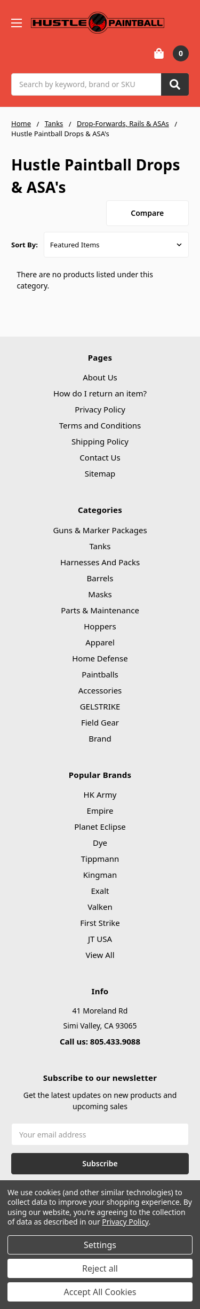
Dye (100, 842)
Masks (99, 594)
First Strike (100, 922)
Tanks (99, 546)
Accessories (100, 690)
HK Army (100, 794)
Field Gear (100, 722)
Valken (100, 906)
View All (99, 954)
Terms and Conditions (100, 425)
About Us (100, 377)
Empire (100, 810)
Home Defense (100, 658)
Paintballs (100, 674)
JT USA (100, 938)
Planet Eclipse (100, 826)
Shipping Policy (100, 441)
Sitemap (100, 473)
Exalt (100, 890)
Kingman (100, 874)
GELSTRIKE (100, 706)
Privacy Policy (100, 409)
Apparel (100, 642)
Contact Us (99, 457)
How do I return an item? (100, 393)
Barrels (100, 578)
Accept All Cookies (100, 1292)
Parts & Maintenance (100, 610)
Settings (100, 1245)
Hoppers (100, 626)
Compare (147, 213)
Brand (100, 738)
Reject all (100, 1268)
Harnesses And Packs (100, 562)
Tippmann (100, 858)
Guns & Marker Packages (100, 530)
